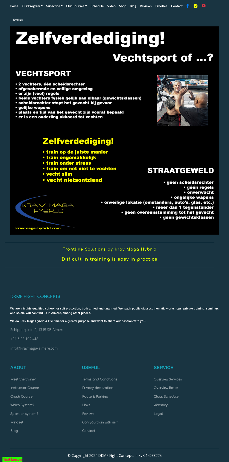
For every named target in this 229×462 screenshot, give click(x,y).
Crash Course (21, 396)
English (18, 20)
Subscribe (53, 6)
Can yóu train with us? (99, 422)
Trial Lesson (12, 459)
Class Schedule (166, 396)
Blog (133, 6)
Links (86, 405)
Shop (122, 6)
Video (111, 6)
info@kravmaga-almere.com (34, 348)
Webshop (161, 405)
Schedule (97, 6)
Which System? (22, 405)
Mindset (16, 422)
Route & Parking (95, 396)
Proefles (161, 6)
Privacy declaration (97, 388)
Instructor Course (24, 388)
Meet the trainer (23, 379)
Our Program (31, 6)
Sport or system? (24, 414)
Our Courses (75, 6)
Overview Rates (166, 388)
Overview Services (168, 379)
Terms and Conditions (99, 379)
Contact (177, 6)
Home (15, 5)
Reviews (146, 6)
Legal (158, 414)
